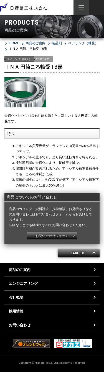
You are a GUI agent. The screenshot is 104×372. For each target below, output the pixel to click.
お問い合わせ (20, 325)
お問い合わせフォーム (52, 236)
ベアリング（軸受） (83, 43)
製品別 (57, 43)
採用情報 (16, 311)
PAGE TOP (78, 253)
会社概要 (16, 297)
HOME (14, 43)
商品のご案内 (35, 43)
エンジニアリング (23, 283)
